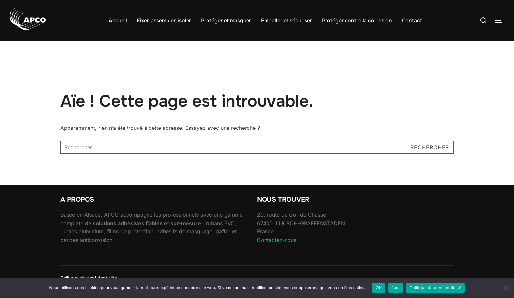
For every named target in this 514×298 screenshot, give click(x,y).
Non (396, 287)
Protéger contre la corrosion (357, 20)
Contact (412, 20)
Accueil (118, 20)
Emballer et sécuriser (286, 20)
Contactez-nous (276, 240)
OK (378, 287)
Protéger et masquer (226, 20)
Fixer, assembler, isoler (164, 20)
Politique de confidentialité (435, 287)
